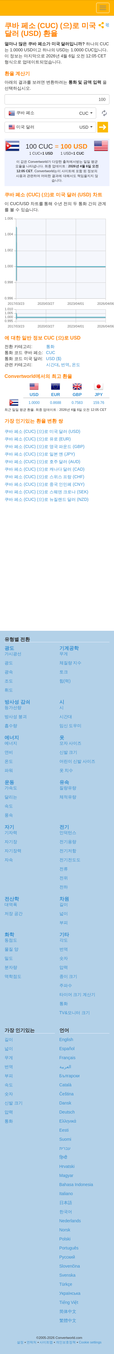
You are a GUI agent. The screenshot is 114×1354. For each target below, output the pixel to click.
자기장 (11, 841)
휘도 (9, 690)
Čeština (66, 1093)
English (66, 1039)
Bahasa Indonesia (76, 1184)
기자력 (11, 832)
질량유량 (67, 787)
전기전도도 (70, 859)
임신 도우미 (70, 725)
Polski (65, 1238)
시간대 (52, 364)
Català (65, 1084)
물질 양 (11, 949)
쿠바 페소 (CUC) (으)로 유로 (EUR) (38, 439)
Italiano (66, 1193)
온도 (76, 364)
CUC (50, 352)
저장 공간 (14, 913)
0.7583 (77, 403)
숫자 (63, 958)
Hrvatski (67, 1166)
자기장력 (13, 850)
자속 (9, 859)
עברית (65, 1148)
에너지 (11, 743)
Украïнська (70, 1293)
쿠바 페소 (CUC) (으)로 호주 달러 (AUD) (42, 461)
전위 (63, 877)
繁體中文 (67, 1320)
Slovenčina (69, 1266)
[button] (50, 113)
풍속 (9, 815)
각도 (63, 940)
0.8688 (55, 403)
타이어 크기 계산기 (77, 994)
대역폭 (11, 904)
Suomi (65, 1139)
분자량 (11, 967)
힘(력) (65, 681)
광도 (9, 662)
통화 (50, 346)
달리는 (11, 797)
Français (67, 1057)
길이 (63, 904)
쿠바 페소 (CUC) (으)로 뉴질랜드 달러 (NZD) (46, 499)
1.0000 (34, 403)
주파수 (65, 985)
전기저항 (67, 850)
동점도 (11, 940)
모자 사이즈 (70, 743)
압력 (63, 967)
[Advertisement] (56, 568)
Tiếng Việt (68, 1302)
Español (67, 1048)
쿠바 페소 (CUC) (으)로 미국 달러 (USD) (42, 431)
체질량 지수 (70, 662)
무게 (63, 653)
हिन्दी (63, 1157)
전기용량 (67, 841)
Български (69, 1075)
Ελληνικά (67, 1121)
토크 (63, 671)
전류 (63, 868)
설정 (20, 1342)
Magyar (66, 1175)
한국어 (65, 1211)
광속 (9, 671)
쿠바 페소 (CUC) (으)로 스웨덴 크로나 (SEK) (46, 491)
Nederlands (70, 1220)
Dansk (65, 1103)
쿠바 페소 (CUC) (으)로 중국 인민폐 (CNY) (44, 484)
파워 (9, 770)
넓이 (63, 913)
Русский (67, 1257)
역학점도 (13, 976)
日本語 (65, 1202)
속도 (9, 806)
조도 (9, 681)
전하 (63, 887)
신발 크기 (68, 752)
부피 (63, 922)
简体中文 (67, 1311)
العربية (65, 1066)
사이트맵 (46, 1342)
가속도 (11, 787)
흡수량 (11, 725)
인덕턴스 (67, 832)
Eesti (64, 1130)
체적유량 (67, 797)
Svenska (67, 1275)
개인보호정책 (66, 1342)
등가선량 (13, 707)
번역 (65, 364)
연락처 (31, 1342)
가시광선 (13, 653)
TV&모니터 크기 (74, 1012)
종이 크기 (68, 976)
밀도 (9, 958)
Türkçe (65, 1284)
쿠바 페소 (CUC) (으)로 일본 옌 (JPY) (40, 454)
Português (69, 1248)
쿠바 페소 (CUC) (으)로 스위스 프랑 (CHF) (44, 476)
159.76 (98, 403)
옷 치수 (66, 770)
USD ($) (54, 358)
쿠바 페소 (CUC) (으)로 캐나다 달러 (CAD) (44, 469)
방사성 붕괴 (16, 716)
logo (57, 7)
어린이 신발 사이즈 (77, 761)
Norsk (65, 1229)
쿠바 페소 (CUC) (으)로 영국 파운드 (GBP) (44, 446)
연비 (9, 752)
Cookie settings (90, 1342)
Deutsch (67, 1112)
